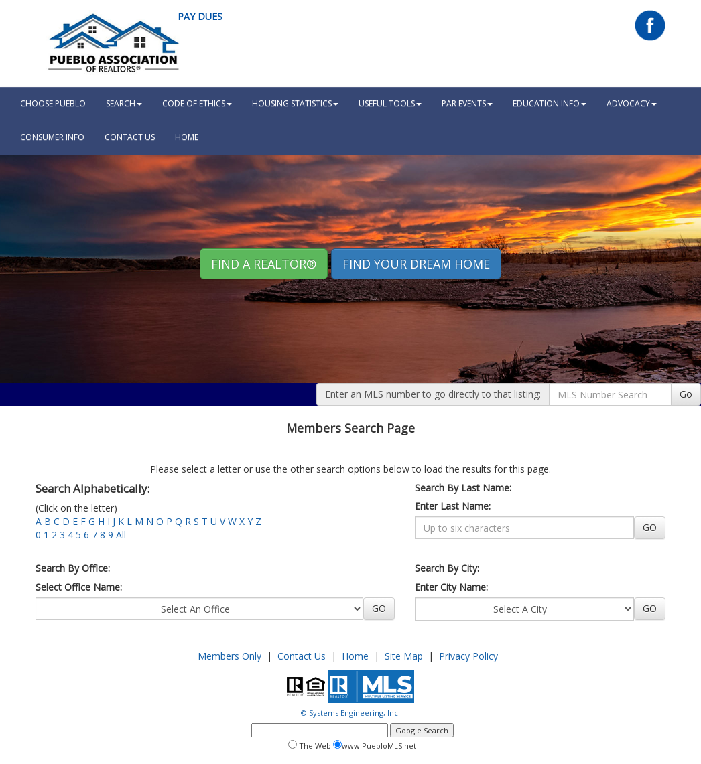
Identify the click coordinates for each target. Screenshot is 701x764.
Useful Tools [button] (390, 103)
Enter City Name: (451, 587)
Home (355, 656)
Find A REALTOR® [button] (263, 264)
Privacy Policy (468, 656)
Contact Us (130, 137)
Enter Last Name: (453, 506)
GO (650, 527)
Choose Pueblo (53, 103)
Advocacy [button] (632, 103)
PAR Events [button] (467, 103)
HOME (186, 137)
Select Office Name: (79, 587)
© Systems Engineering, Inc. (350, 713)
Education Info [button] (549, 103)
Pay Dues (200, 16)
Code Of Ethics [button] (197, 103)
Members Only (229, 656)
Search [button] (124, 103)
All (121, 534)
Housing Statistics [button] (295, 103)
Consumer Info (52, 137)
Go (686, 394)
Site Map (404, 656)
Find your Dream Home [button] (416, 264)
